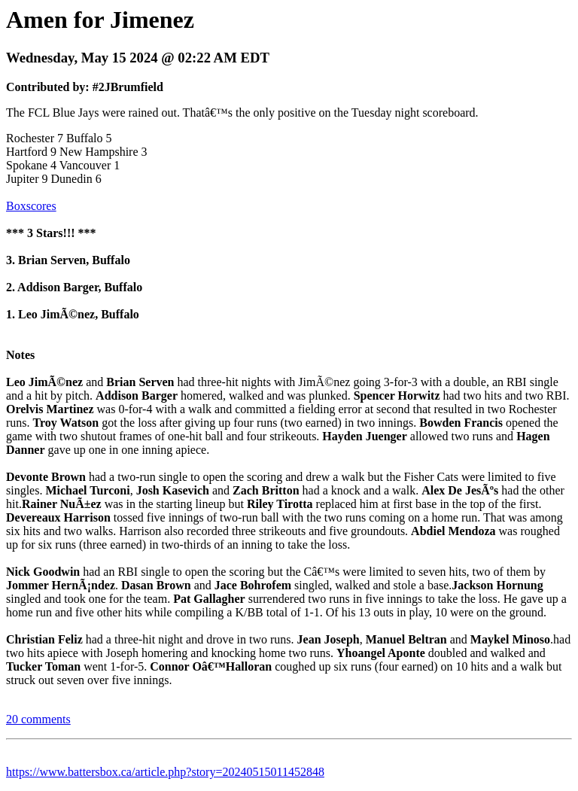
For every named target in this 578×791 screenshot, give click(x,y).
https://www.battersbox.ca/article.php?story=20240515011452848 (165, 771)
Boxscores (31, 205)
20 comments (38, 719)
